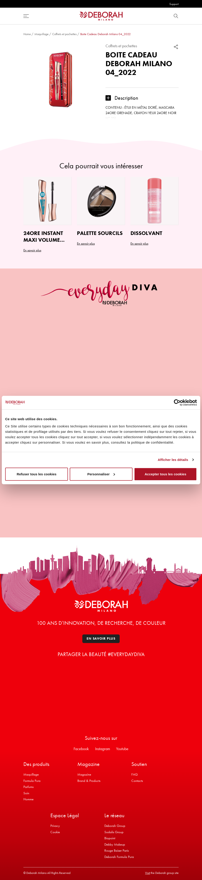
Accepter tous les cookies (165, 474)
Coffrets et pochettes (64, 34)
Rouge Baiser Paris (116, 850)
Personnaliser (101, 474)
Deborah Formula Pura (119, 857)
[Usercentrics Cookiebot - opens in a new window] (177, 402)
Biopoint (109, 838)
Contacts (137, 780)
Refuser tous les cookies (36, 474)
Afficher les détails (173, 460)
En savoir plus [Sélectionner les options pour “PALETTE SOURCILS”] (86, 243)
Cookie (55, 832)
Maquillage (41, 34)
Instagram (102, 748)
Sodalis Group (113, 832)
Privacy (55, 826)
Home (27, 34)
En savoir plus (101, 638)
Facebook (81, 748)
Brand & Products (88, 780)
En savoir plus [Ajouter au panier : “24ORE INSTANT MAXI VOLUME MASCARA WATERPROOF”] (32, 250)
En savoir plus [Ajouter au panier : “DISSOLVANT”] (139, 243)
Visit (147, 873)
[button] (142, 98)
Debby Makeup (114, 844)
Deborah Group (114, 826)
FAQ (134, 774)
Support (174, 4)
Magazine (84, 774)
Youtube (122, 748)
